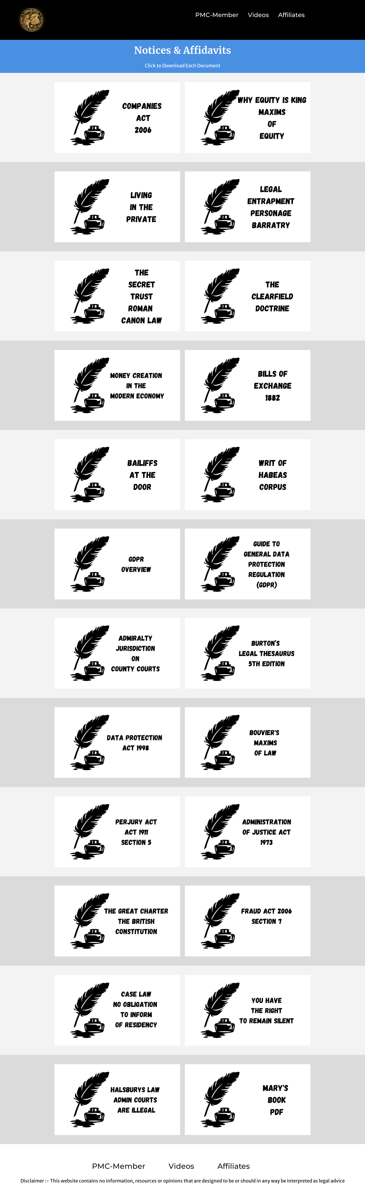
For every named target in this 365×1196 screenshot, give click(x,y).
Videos (258, 15)
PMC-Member (217, 15)
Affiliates (291, 15)
